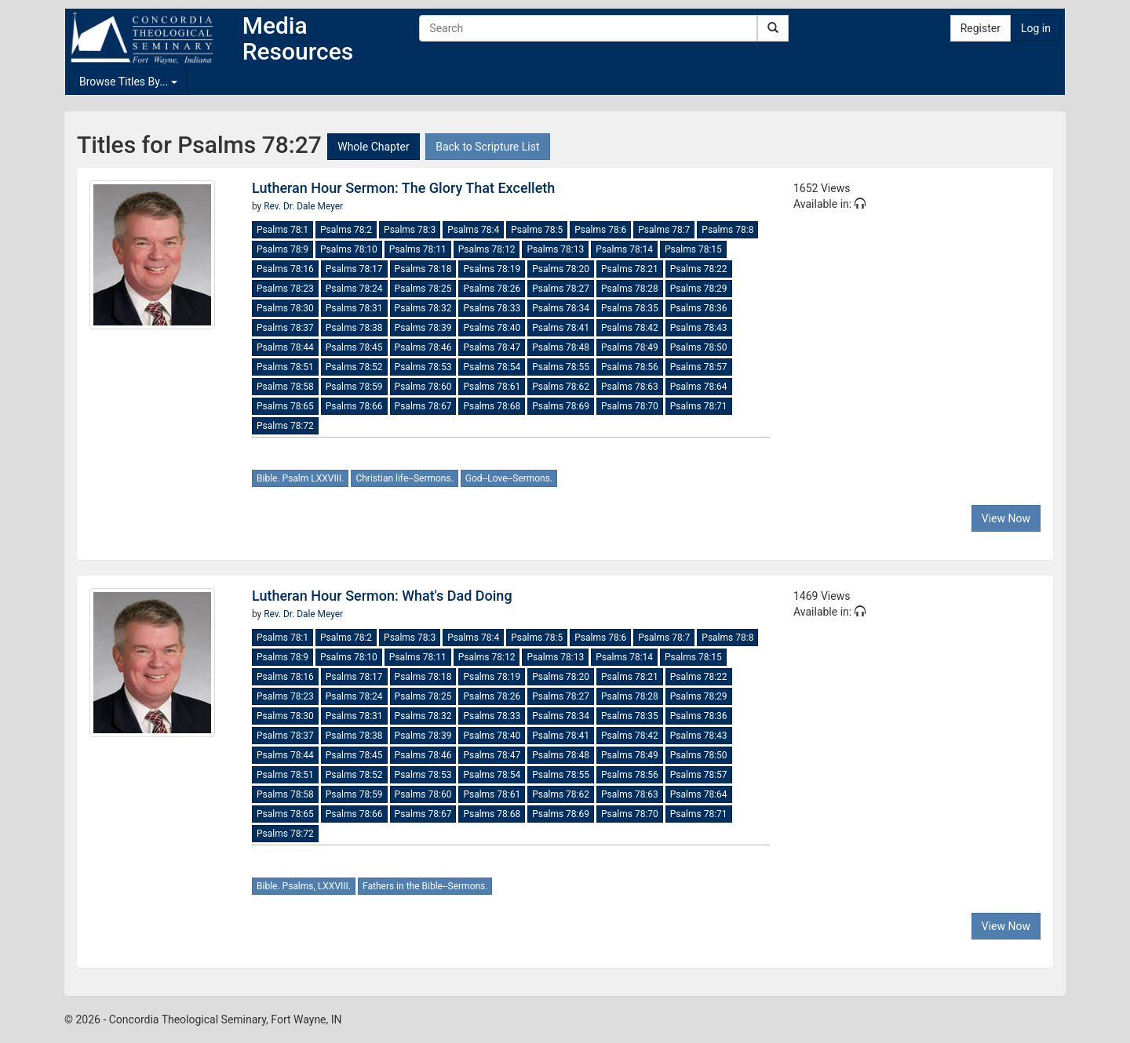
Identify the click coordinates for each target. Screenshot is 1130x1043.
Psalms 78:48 (560, 347)
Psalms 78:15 (693, 249)
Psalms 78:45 (354, 347)
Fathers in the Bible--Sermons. (425, 886)
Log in (1036, 28)
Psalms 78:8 (727, 229)
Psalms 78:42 (629, 327)
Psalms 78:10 (348, 249)
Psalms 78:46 (423, 347)
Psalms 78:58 (285, 386)
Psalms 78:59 (354, 386)
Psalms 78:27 (560, 288)
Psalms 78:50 (698, 347)
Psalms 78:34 (560, 308)
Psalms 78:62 (560, 386)
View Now (1006, 518)
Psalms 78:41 (560, 327)
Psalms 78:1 (282, 229)
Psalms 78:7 (664, 229)
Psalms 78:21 (629, 268)
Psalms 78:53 (423, 367)
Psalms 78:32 (423, 308)
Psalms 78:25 (423, 288)
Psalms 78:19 (491, 268)
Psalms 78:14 (624, 249)
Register (980, 28)
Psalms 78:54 (491, 367)
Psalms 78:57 (698, 367)
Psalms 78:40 (491, 327)
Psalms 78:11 (418, 249)
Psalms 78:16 (285, 268)
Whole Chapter (373, 146)
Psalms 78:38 (354, 327)
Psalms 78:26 (491, 288)
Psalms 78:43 (698, 327)
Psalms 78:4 (473, 229)
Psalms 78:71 (698, 406)
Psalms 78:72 (285, 425)
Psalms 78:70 (629, 406)
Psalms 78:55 (560, 367)
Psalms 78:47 (491, 347)
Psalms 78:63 (629, 386)
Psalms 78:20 (560, 268)
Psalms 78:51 (285, 367)
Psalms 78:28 (629, 288)
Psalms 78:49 (629, 347)
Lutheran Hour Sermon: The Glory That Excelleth (403, 188)
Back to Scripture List (487, 146)
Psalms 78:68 (491, 406)
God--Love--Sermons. (508, 478)
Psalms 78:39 (423, 327)
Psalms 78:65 (285, 406)
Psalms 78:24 (354, 288)
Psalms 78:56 (629, 367)
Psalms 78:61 (491, 386)
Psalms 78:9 (282, 249)
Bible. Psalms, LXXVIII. (304, 886)
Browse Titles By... (128, 81)
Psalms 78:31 (354, 308)
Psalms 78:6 (600, 229)
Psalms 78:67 (423, 406)
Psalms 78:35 (629, 308)
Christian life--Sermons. (404, 478)
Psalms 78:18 (423, 268)
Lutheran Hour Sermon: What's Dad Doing (382, 595)
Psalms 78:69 (560, 406)
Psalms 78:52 (354, 367)
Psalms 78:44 (285, 347)
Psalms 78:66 (354, 406)
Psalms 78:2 (346, 229)
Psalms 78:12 (487, 249)
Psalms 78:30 (285, 308)
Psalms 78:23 (285, 288)
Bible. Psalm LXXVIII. (300, 478)
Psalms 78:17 (354, 268)
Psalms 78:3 (410, 229)
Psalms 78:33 (491, 308)
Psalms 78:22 (698, 268)
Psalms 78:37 (285, 327)
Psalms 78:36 (698, 308)
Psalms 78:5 (537, 229)
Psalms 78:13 (555, 249)
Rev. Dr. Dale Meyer (303, 206)
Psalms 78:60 (423, 386)
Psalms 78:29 (698, 288)
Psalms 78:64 (698, 386)
